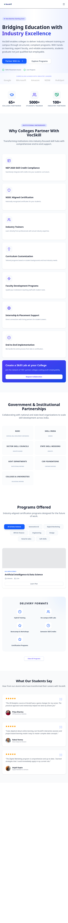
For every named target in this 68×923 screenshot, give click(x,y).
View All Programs (34, 659)
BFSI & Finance (19, 533)
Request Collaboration (34, 377)
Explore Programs (40, 61)
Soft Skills (43, 539)
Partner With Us (14, 61)
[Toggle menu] (64, 4)
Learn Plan (34, 584)
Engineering (36, 533)
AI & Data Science (14, 527)
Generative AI (34, 527)
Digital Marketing (53, 527)
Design (51, 533)
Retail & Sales (26, 539)
